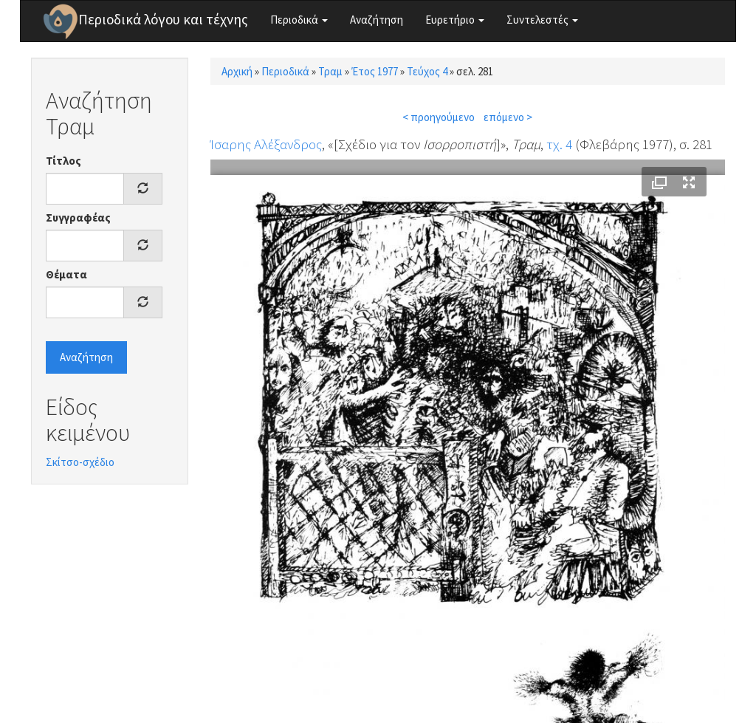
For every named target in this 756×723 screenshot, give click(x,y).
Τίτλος (63, 161)
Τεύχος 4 (427, 71)
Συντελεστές (542, 20)
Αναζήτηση (376, 20)
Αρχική (236, 71)
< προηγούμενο (438, 117)
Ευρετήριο (454, 20)
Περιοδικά (299, 20)
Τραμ (330, 71)
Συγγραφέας (78, 217)
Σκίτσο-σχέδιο (80, 462)
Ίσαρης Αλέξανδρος (266, 144)
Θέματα (66, 274)
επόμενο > (508, 117)
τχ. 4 (559, 144)
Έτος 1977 (374, 71)
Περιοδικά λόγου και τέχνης (163, 19)
